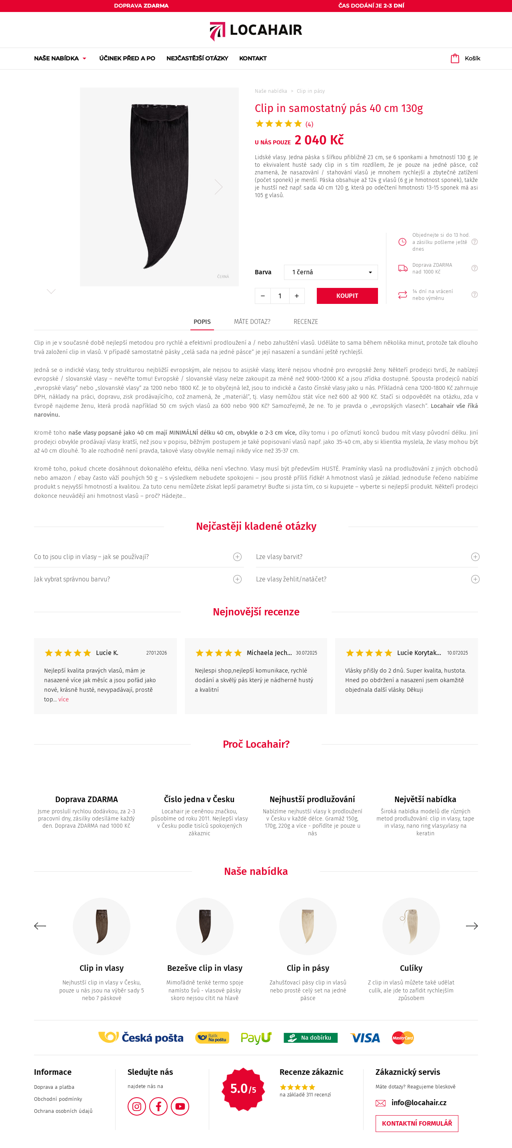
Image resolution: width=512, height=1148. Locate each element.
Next (51, 291)
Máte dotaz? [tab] (252, 321)
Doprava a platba (54, 1087)
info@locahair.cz (419, 1102)
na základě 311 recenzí (305, 1095)
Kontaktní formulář (417, 1123)
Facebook (167, 1102)
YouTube (188, 1102)
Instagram (145, 1102)
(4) (309, 124)
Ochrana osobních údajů (63, 1111)
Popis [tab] (202, 321)
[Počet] (280, 295)
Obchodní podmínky (58, 1099)
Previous (40, 926)
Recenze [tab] (306, 321)
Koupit (347, 295)
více (63, 699)
